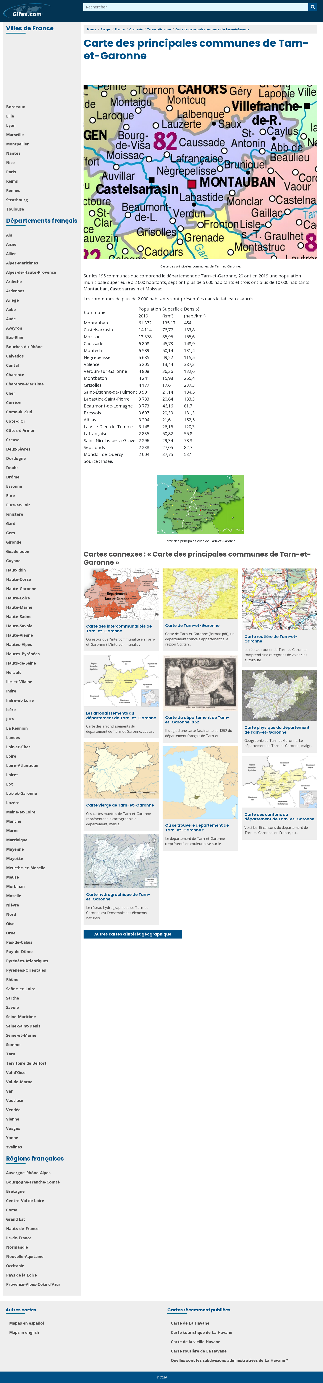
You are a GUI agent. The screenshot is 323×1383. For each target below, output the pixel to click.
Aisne (11, 244)
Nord (11, 914)
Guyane (13, 560)
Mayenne (15, 849)
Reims (12, 181)
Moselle (13, 895)
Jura (10, 718)
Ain (9, 235)
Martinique (16, 839)
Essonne (14, 486)
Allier (11, 253)
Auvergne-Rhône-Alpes (28, 1172)
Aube (11, 309)
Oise (10, 923)
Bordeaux (15, 106)
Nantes (13, 153)
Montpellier (17, 144)
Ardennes (15, 290)
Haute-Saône (19, 616)
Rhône (12, 979)
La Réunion (17, 728)
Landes (13, 737)
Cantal (12, 365)
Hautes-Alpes (19, 644)
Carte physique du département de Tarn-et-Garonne (277, 730)
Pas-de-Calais (19, 942)
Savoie (12, 1007)
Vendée (13, 1109)
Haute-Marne (19, 607)
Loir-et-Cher (18, 746)
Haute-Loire (18, 598)
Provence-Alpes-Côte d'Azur (33, 1284)
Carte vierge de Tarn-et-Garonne (120, 805)
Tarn (10, 1053)
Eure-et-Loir (18, 504)
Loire (11, 756)
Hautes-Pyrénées (23, 653)
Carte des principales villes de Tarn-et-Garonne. (200, 541)
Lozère (12, 802)
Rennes (13, 190)
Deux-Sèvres (18, 449)
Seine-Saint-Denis (23, 1026)
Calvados (15, 356)
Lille (10, 116)
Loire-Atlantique (22, 765)
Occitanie (15, 1265)
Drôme (12, 477)
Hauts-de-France (22, 1228)
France (120, 29)
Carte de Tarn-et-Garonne (192, 625)
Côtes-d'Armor (20, 430)
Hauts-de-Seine (21, 663)
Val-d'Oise (16, 1072)
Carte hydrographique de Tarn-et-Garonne (118, 897)
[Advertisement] (42, 69)
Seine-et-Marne (21, 1035)
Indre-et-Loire (20, 700)
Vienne (12, 1119)
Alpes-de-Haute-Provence (31, 272)
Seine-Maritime (21, 1016)
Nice (10, 162)
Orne (11, 932)
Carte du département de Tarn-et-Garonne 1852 (197, 720)
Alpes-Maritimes (22, 263)
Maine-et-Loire (21, 812)
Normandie (17, 1247)
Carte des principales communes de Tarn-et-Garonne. (200, 266)
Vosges (13, 1128)
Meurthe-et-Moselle (25, 867)
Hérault (13, 672)
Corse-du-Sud (19, 411)
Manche (13, 821)
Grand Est (15, 1219)
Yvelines (14, 1147)
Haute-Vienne (19, 635)
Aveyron (14, 328)
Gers (10, 532)
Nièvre (12, 905)
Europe (106, 29)
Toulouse (15, 209)
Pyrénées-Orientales (26, 970)
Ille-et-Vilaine (19, 681)
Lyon (11, 125)
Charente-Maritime (25, 383)
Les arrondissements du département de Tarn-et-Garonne (121, 715)
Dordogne (16, 458)
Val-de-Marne (19, 1081)
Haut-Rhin (16, 570)
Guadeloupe (17, 551)
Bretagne (15, 1191)
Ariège (12, 300)
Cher (10, 393)
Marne (12, 830)
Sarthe (12, 998)
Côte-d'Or (15, 421)
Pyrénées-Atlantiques (27, 960)
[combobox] (195, 7)
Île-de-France (19, 1237)
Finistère (14, 514)
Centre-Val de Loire (25, 1200)
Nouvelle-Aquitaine (25, 1256)
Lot (9, 784)
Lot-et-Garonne (21, 793)
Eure (10, 495)
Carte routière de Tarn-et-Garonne (271, 639)
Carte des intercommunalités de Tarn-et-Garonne (119, 628)
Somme (13, 1044)
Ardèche (14, 281)
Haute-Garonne (21, 588)
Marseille (15, 134)
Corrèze (13, 402)
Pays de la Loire (21, 1275)
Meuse (12, 877)
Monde (91, 29)
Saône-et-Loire (21, 988)
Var (9, 1091)
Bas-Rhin (14, 337)
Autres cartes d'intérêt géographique (132, 934)
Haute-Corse (18, 579)
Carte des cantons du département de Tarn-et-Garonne (279, 817)
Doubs (12, 467)
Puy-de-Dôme (19, 951)
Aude (11, 318)
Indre (11, 691)
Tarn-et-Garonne (159, 29)
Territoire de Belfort (26, 1063)
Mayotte (14, 858)
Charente (15, 374)
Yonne (12, 1137)
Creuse (12, 439)
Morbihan (15, 886)
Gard (10, 523)
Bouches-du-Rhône (24, 346)
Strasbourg (17, 199)
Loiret (12, 774)
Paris (11, 171)
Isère (11, 709)
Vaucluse (14, 1100)
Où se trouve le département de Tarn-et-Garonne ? (197, 828)
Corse (11, 1209)
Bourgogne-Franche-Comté (33, 1182)
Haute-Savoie (19, 625)
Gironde (13, 542)
